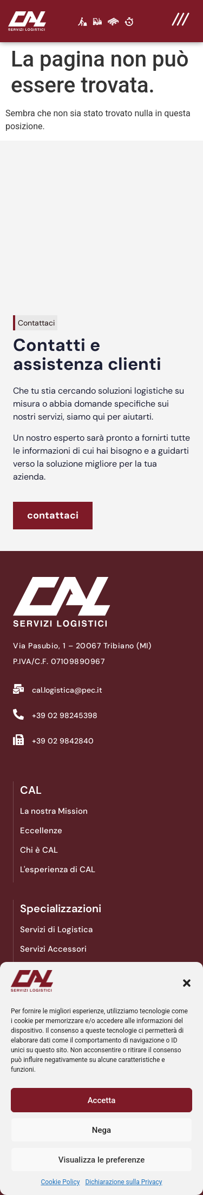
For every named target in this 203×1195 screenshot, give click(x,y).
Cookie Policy (60, 1182)
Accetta (102, 1100)
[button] (186, 983)
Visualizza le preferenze (101, 1160)
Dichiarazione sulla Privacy (123, 1182)
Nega (101, 1130)
